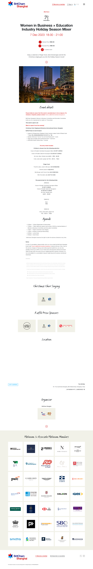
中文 (77, 4)
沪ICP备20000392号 (35, 564)
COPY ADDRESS (13, 384)
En (75, 4)
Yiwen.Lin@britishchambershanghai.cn (55, 114)
